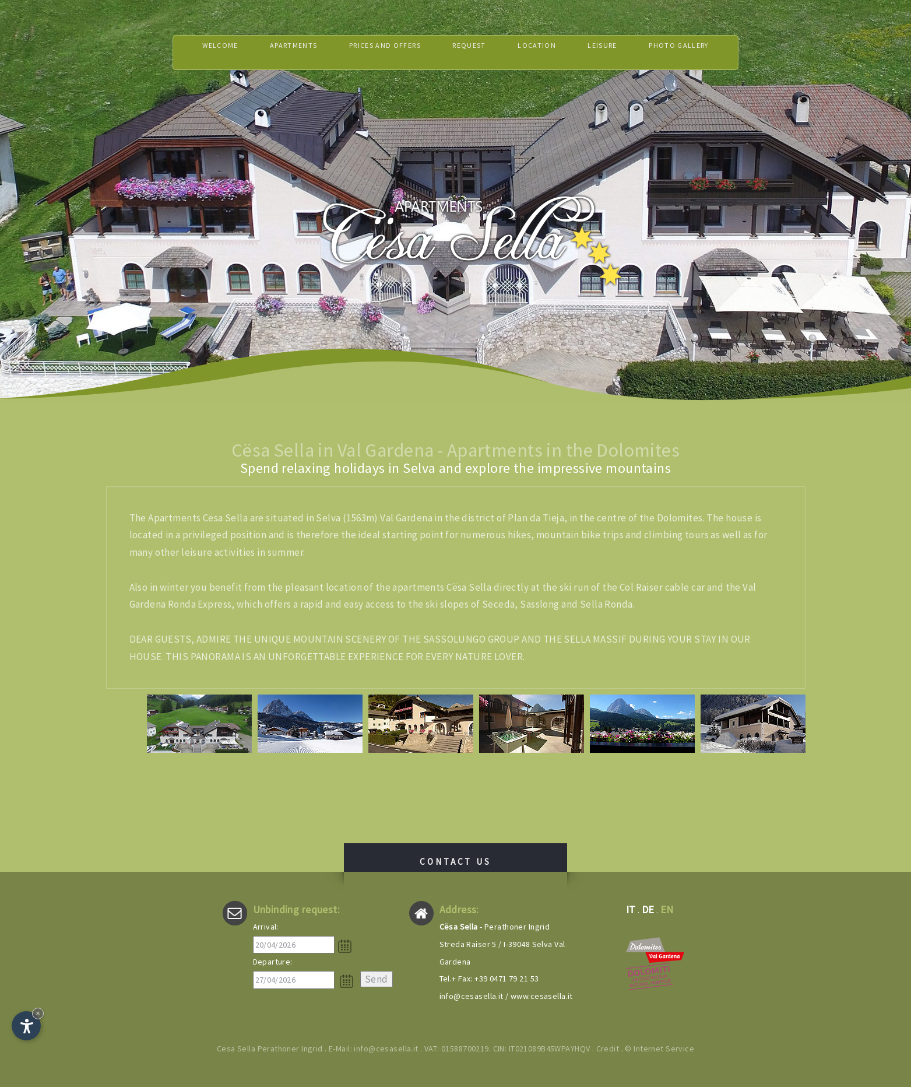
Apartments (272, 52)
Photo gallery (706, 52)
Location (547, 52)
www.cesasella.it (542, 996)
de (648, 909)
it (631, 909)
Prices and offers (376, 52)
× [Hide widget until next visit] (38, 1013)
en (667, 909)
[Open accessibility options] (26, 1025)
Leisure (620, 52)
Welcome (190, 52)
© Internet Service (659, 1048)
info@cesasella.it (471, 996)
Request (472, 52)
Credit (608, 1048)
